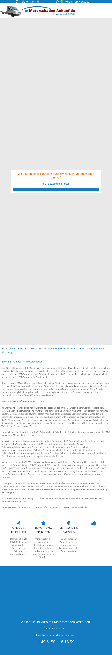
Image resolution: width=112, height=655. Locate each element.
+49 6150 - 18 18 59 (56, 641)
